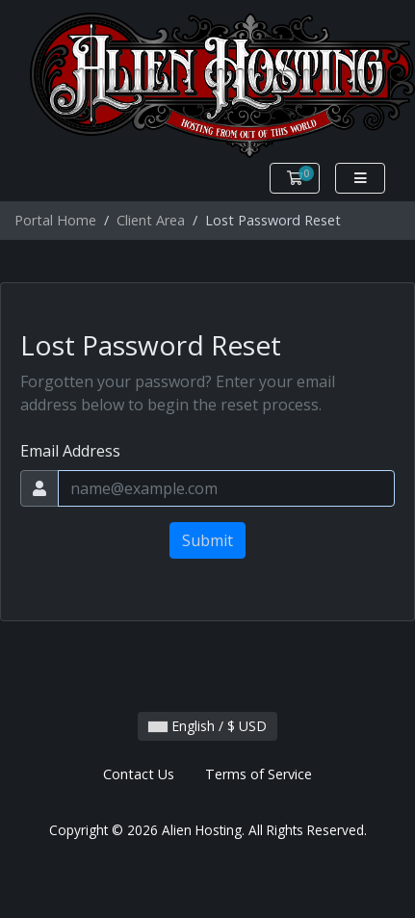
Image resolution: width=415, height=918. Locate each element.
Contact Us (138, 774)
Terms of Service (258, 774)
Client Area (151, 220)
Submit (207, 540)
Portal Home (55, 220)
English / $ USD (207, 726)
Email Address (70, 450)
